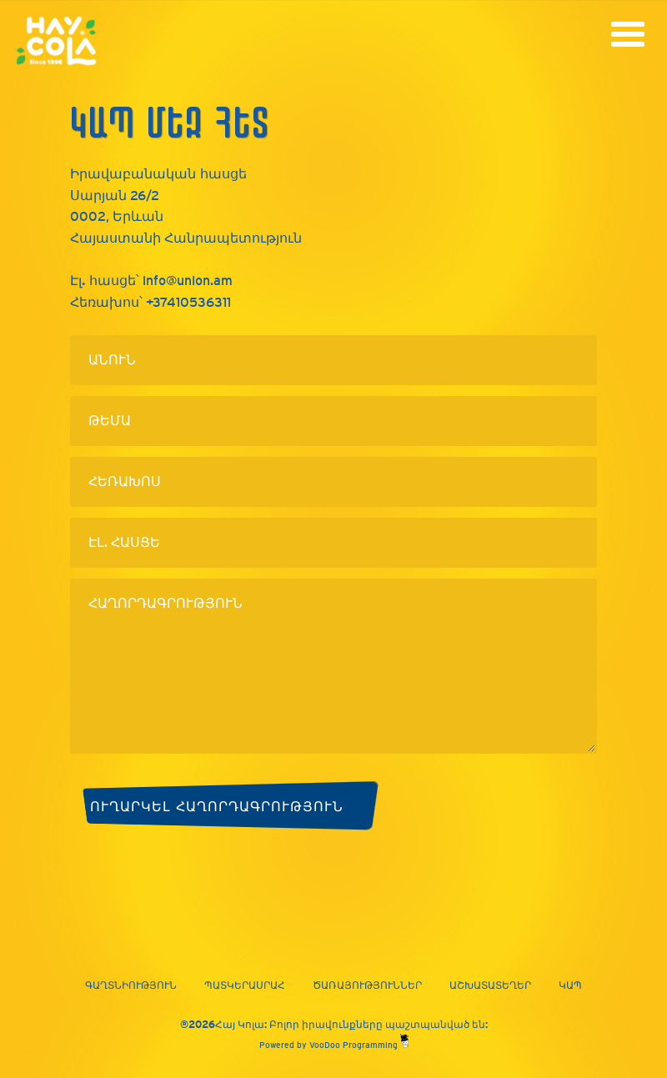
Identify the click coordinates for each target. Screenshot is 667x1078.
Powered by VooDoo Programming (334, 1045)
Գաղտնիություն (131, 985)
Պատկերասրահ (244, 985)
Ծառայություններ (367, 985)
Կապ (570, 985)
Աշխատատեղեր (490, 985)
